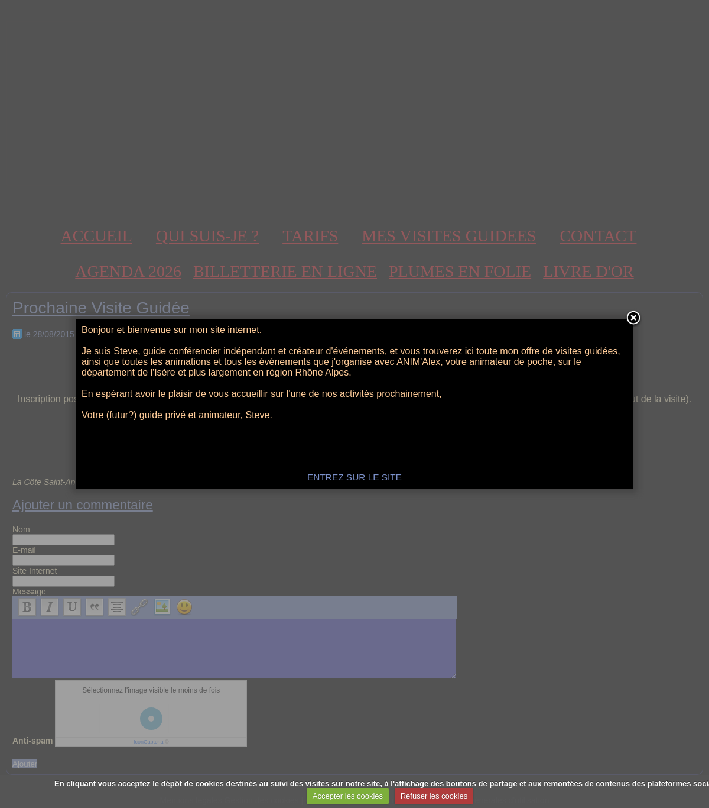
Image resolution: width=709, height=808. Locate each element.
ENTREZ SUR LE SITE (354, 477)
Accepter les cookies (348, 795)
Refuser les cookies (434, 795)
